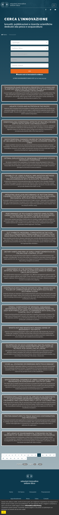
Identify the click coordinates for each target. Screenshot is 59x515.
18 (3, 458)
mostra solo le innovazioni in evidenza (29, 74)
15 (46, 455)
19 (7, 458)
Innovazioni (12, 34)
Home (4, 34)
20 (10, 458)
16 (50, 455)
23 (22, 458)
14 (42, 455)
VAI (29, 71)
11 (31, 455)
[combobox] (30, 42)
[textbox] (29, 42)
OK (4, 512)
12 (35, 455)
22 (18, 458)
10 (28, 455)
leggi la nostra (28, 505)
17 (53, 455)
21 (14, 458)
